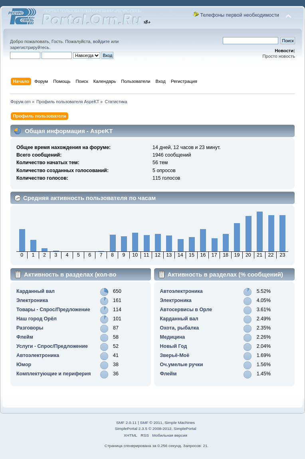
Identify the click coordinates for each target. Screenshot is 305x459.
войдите (101, 41)
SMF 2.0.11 (126, 422)
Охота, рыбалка (179, 328)
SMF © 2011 (151, 422)
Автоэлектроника (37, 355)
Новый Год (173, 346)
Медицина (172, 337)
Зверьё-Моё (175, 355)
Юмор (23, 364)
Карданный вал (35, 291)
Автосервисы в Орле (186, 309)
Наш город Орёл (36, 319)
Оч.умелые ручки (181, 364)
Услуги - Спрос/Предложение (52, 346)
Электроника (32, 300)
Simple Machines (179, 422)
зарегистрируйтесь (29, 47)
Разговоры (29, 328)
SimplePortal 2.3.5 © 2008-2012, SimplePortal (155, 428)
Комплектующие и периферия (53, 374)
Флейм (24, 337)
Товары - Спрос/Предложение (53, 309)
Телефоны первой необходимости (239, 15)
